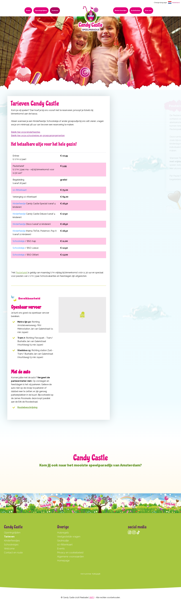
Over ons (148, 10)
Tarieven (55, 10)
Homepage (63, 560)
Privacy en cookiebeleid (70, 552)
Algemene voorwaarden (70, 556)
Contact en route (13, 552)
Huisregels (63, 532)
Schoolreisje (18, 241)
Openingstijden (41, 10)
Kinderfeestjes (121, 10)
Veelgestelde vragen (68, 536)
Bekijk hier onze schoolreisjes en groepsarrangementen (38, 135)
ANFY (92, 597)
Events (61, 548)
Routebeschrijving (27, 407)
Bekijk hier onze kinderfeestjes (25, 132)
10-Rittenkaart (20, 190)
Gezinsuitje (63, 540)
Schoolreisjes (11, 544)
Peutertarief (22, 272)
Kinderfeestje (19, 203)
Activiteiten (135, 10)
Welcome (9, 548)
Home (28, 10)
